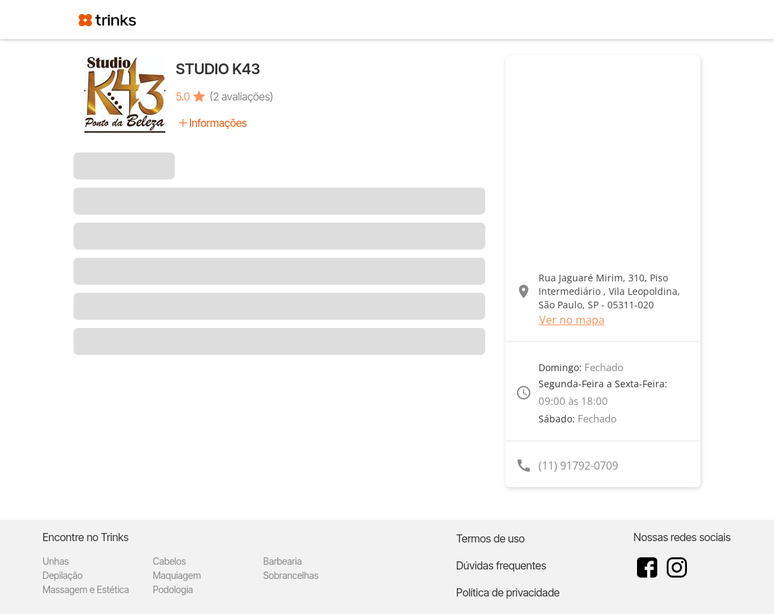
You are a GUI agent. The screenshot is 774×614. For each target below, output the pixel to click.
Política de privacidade (507, 592)
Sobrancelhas (291, 575)
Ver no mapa (572, 319)
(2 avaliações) (241, 96)
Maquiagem (177, 575)
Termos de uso (490, 538)
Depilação (62, 575)
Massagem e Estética (86, 589)
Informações (218, 123)
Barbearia (282, 561)
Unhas (56, 561)
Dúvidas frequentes (501, 565)
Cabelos (169, 561)
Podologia (173, 589)
